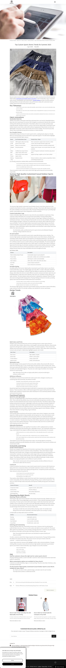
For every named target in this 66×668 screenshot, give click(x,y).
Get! (54, 636)
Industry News (31, 40)
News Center (24, 40)
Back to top (55, 662)
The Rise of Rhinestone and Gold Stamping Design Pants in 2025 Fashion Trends (29, 586)
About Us (19, 40)
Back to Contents (50, 590)
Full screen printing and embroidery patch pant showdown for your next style (28, 582)
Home (15, 40)
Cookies (39, 666)
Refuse (12, 660)
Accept (12, 664)
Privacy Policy (44, 666)
